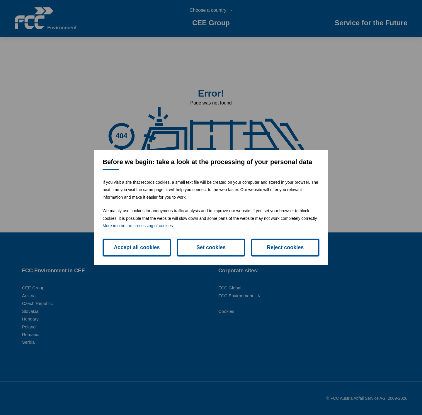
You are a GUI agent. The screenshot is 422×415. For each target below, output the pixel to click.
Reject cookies (285, 247)
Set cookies (211, 247)
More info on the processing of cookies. (138, 225)
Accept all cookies (137, 247)
